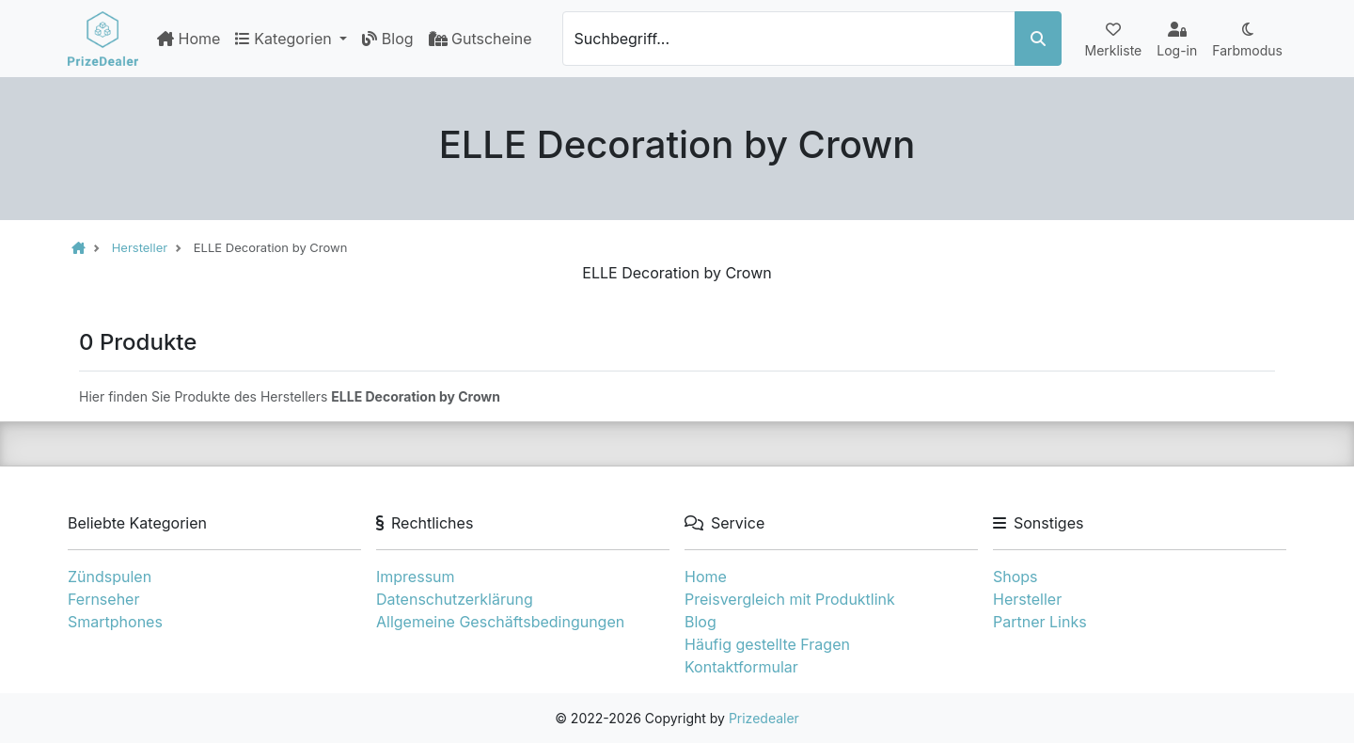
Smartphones (115, 621)
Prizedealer (764, 718)
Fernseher (103, 599)
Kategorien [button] (285, 38)
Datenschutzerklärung (454, 599)
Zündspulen (109, 576)
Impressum (415, 576)
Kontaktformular (741, 666)
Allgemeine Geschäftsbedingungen (500, 621)
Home (188, 38)
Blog (387, 38)
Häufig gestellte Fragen (767, 644)
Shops (1015, 576)
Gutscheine (480, 38)
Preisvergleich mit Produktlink (790, 599)
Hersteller (1027, 599)
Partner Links (1040, 621)
